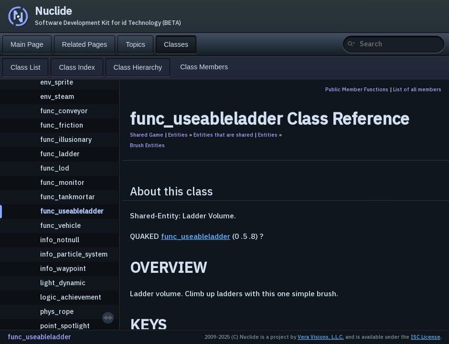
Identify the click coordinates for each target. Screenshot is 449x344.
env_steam (57, 96)
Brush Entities (147, 145)
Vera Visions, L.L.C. (321, 336)
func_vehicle (60, 225)
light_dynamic (63, 282)
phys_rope (57, 311)
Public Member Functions (356, 89)
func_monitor (62, 182)
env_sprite (56, 81)
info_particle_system (73, 253)
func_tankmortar (67, 196)
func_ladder (60, 153)
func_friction (61, 124)
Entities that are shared (223, 134)
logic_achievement (70, 296)
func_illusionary (66, 139)
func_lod (54, 167)
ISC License (425, 336)
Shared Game (146, 134)
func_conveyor (64, 110)
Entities (178, 134)
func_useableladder (72, 210)
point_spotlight (65, 325)
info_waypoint (63, 268)
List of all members (417, 89)
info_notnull (59, 239)
